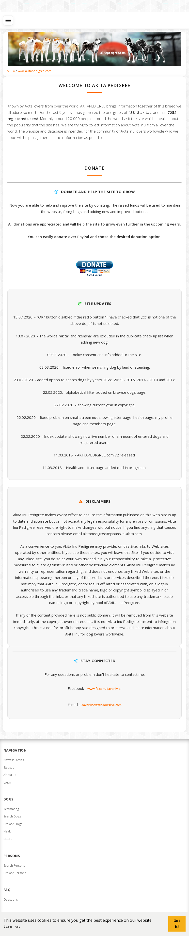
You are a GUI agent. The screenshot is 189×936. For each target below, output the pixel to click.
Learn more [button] (12, 926)
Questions (10, 899)
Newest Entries (13, 760)
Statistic (8, 767)
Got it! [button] (176, 923)
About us (9, 775)
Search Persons (14, 865)
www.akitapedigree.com (34, 71)
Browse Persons (14, 873)
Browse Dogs (12, 824)
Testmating (11, 809)
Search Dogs (12, 816)
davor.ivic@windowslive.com (101, 705)
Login (7, 782)
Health (8, 831)
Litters (7, 839)
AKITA (11, 71)
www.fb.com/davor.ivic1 (104, 689)
